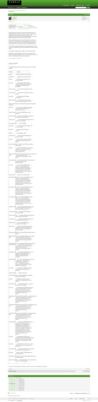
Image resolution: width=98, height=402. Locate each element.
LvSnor (14, 17)
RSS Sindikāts (31, 398)
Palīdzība (88, 5)
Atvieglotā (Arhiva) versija (23, 398)
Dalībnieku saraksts (80, 5)
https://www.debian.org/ (28, 25)
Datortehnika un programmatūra (19, 10)
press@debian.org (31, 26)
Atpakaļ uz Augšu (15, 398)
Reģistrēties (24, 7)
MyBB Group (20, 400)
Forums (9, 10)
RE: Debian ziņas (12, 380)
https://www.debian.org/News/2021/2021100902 (28, 27)
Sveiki (12, 10)
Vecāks (10, 371)
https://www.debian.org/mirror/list (15, 58)
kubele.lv (10, 398)
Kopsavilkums (66, 5)
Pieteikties (19, 7)
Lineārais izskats (87, 14)
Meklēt (73, 5)
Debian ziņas (10, 377)
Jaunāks (14, 371)
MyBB (13, 400)
